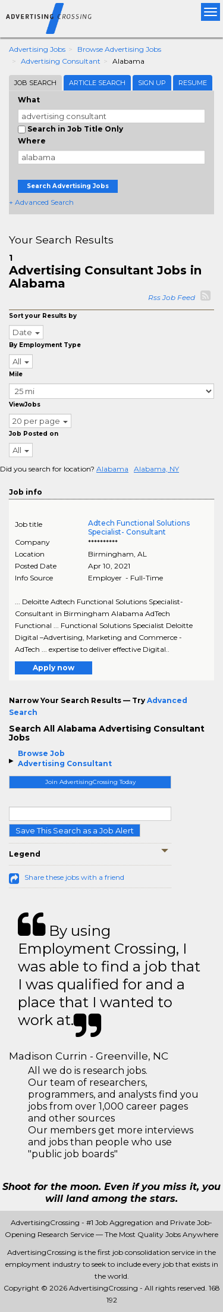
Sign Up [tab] (152, 83)
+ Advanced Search (41, 202)
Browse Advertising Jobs (119, 49)
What (29, 99)
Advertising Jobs (37, 49)
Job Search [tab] (35, 83)
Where (32, 140)
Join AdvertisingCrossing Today (90, 782)
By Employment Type (45, 345)
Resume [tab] (192, 83)
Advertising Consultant (60, 61)
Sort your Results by (43, 316)
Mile (16, 374)
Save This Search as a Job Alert (74, 830)
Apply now (53, 667)
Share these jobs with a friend (74, 877)
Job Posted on (33, 434)
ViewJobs (24, 404)
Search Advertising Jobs (68, 186)
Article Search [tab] (97, 83)
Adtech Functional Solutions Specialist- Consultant (139, 527)
